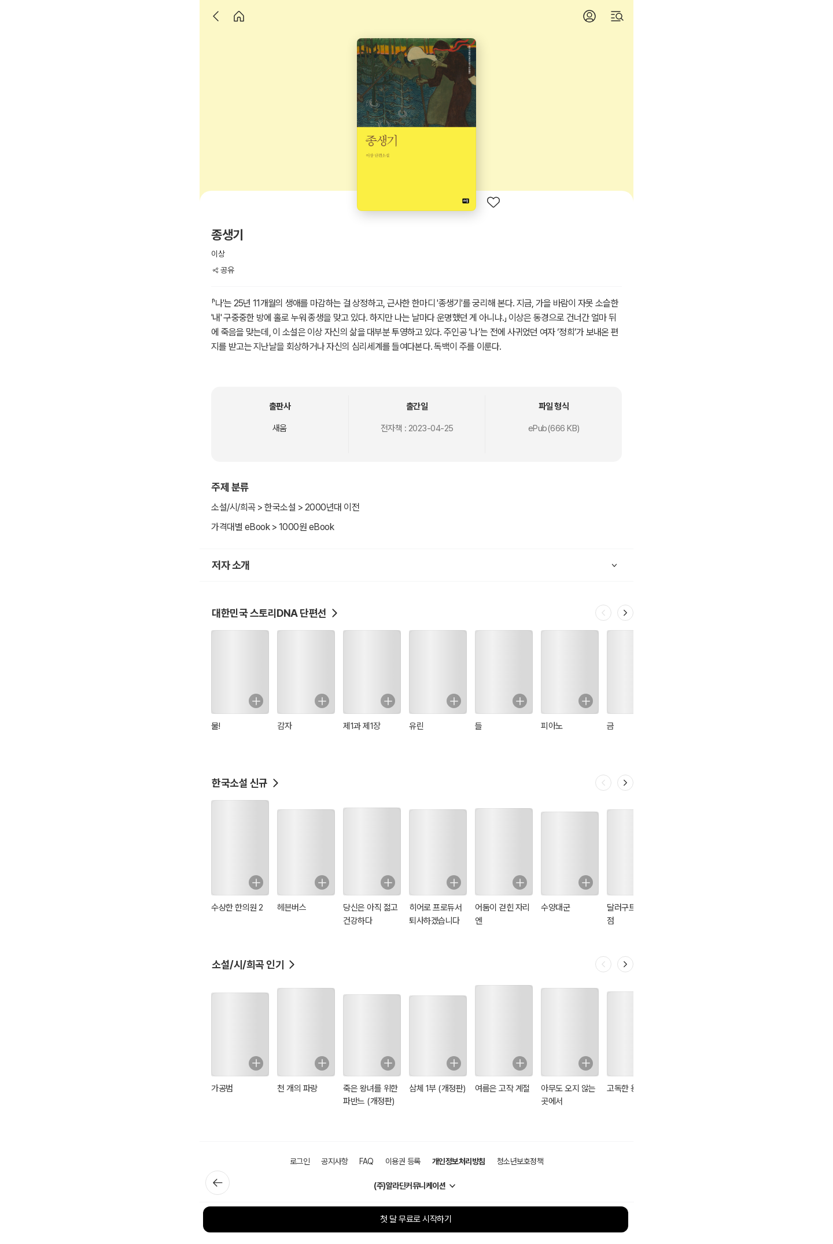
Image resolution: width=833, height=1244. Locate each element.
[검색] (617, 16)
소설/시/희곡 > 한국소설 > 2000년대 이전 (285, 507)
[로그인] (589, 16)
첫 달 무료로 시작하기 (415, 1219)
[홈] (238, 16)
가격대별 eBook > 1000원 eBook (272, 526)
